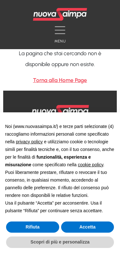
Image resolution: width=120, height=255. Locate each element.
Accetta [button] (87, 226)
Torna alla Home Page (60, 80)
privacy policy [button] (29, 141)
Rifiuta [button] (33, 226)
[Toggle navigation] (60, 32)
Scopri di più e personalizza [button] (59, 241)
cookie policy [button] (90, 164)
